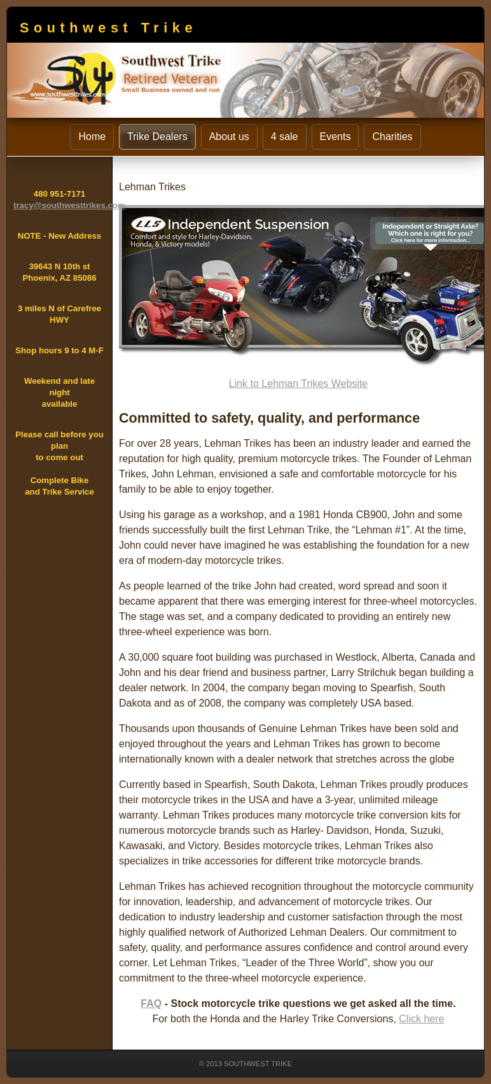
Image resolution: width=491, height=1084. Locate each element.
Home (92, 136)
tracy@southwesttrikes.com (69, 205)
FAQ (151, 1003)
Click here (421, 1018)
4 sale (284, 136)
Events (335, 136)
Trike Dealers (157, 136)
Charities (392, 136)
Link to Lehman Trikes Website (298, 383)
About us (229, 136)
